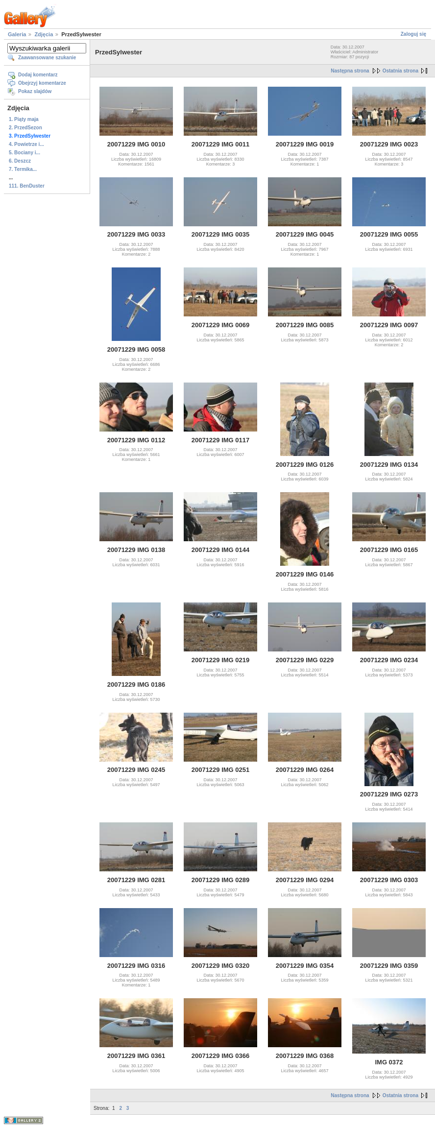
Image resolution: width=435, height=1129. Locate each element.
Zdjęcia (43, 34)
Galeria (17, 34)
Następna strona (350, 70)
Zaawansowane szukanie (47, 57)
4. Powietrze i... (26, 144)
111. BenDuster (27, 186)
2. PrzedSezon (25, 127)
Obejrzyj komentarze (42, 83)
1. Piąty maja (24, 119)
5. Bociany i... (24, 152)
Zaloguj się (413, 34)
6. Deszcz (20, 161)
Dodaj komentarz (38, 74)
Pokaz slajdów (34, 91)
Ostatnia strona (400, 70)
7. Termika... (23, 169)
